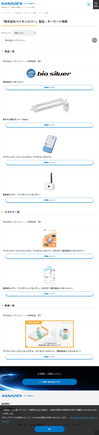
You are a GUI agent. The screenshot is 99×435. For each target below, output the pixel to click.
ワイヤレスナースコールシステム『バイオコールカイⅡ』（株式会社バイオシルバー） (42, 351)
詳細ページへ (49, 87)
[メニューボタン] (96, 4)
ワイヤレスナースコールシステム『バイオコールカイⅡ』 (28, 156)
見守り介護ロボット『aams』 (16, 119)
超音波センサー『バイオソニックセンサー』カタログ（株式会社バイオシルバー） (38, 288)
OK (49, 429)
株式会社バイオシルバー (13, 81)
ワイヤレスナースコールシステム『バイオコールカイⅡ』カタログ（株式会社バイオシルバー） (44, 250)
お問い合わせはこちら (51, 382)
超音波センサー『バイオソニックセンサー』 (22, 194)
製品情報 (5, 403)
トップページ (5, 13)
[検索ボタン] (89, 4)
